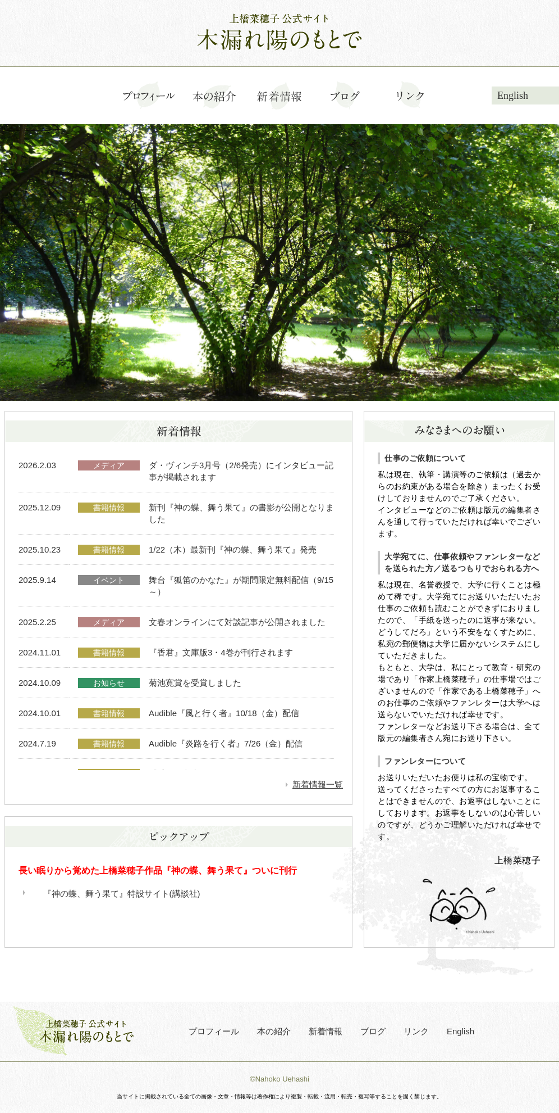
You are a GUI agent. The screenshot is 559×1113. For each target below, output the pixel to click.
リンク (416, 1031)
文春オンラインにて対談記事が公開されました (237, 622)
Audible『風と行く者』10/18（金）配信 (224, 713)
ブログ (373, 1031)
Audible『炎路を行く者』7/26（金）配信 (226, 743)
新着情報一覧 (317, 784)
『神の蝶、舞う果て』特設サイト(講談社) (121, 893)
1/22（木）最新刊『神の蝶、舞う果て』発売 (233, 549)
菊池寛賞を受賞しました (195, 682)
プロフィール (214, 1031)
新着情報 (325, 1031)
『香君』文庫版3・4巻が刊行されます (221, 652)
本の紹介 (274, 1031)
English (512, 95)
